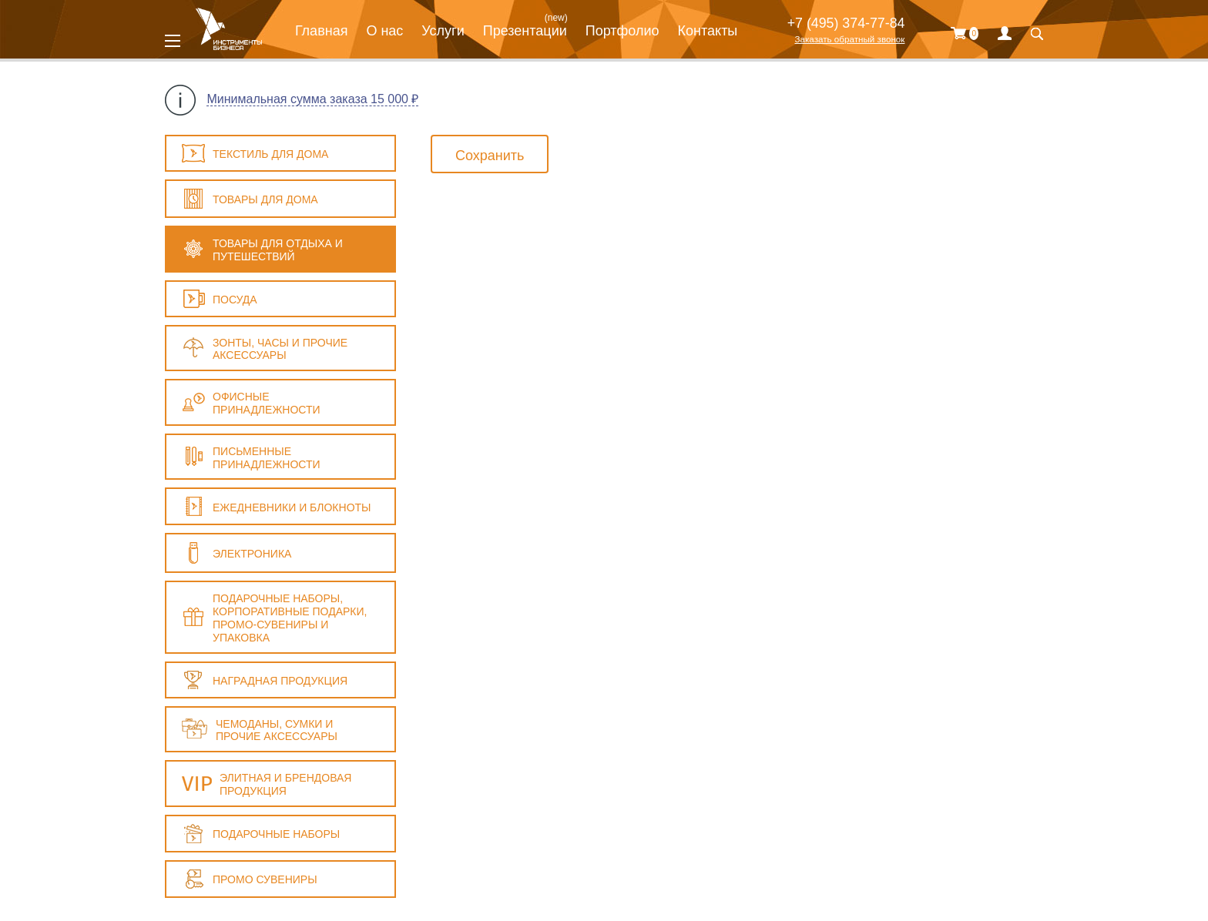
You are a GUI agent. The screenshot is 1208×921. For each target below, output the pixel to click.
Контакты (708, 31)
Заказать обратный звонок (849, 39)
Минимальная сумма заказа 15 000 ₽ (312, 98)
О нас (384, 31)
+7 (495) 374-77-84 (846, 23)
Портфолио (622, 31)
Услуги (442, 31)
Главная (321, 31)
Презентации (525, 31)
